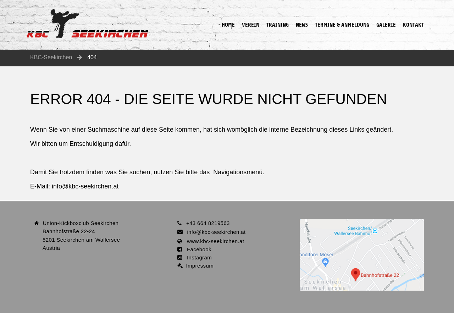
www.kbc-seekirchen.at (213, 241)
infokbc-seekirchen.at (85, 186)
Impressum (198, 266)
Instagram (197, 257)
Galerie (386, 14)
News (301, 14)
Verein (250, 14)
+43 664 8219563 (208, 223)
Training (277, 14)
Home (228, 14)
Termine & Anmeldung (342, 14)
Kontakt (413, 14)
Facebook (196, 249)
